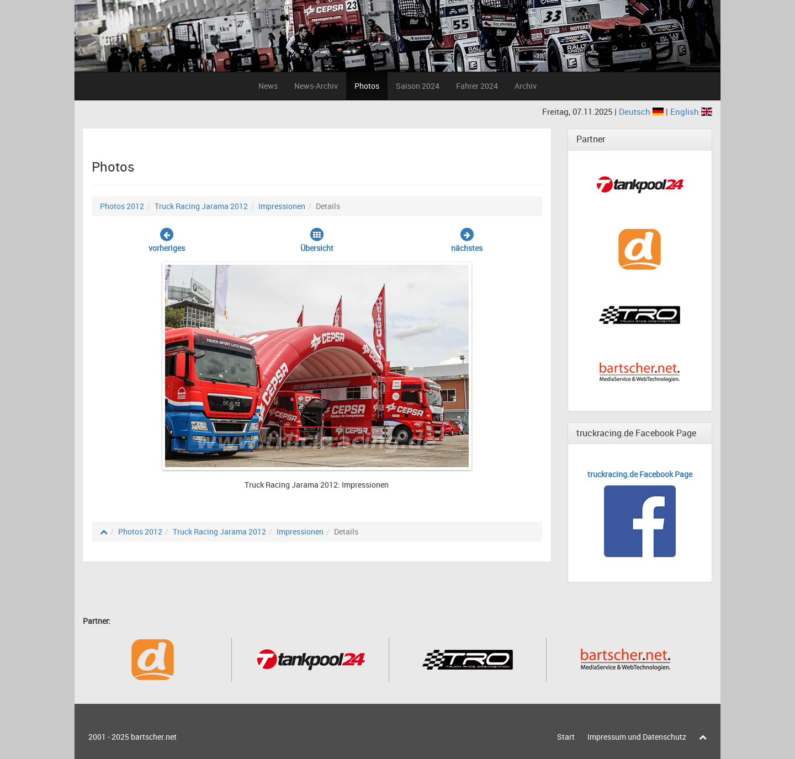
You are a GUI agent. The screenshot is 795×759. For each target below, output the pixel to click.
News (268, 86)
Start (566, 736)
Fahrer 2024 (477, 86)
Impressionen (281, 206)
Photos (366, 86)
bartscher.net (154, 736)
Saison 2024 (417, 86)
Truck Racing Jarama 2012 (201, 206)
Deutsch (642, 111)
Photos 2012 (122, 206)
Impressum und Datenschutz (636, 736)
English (691, 111)
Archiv (526, 86)
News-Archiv (316, 86)
